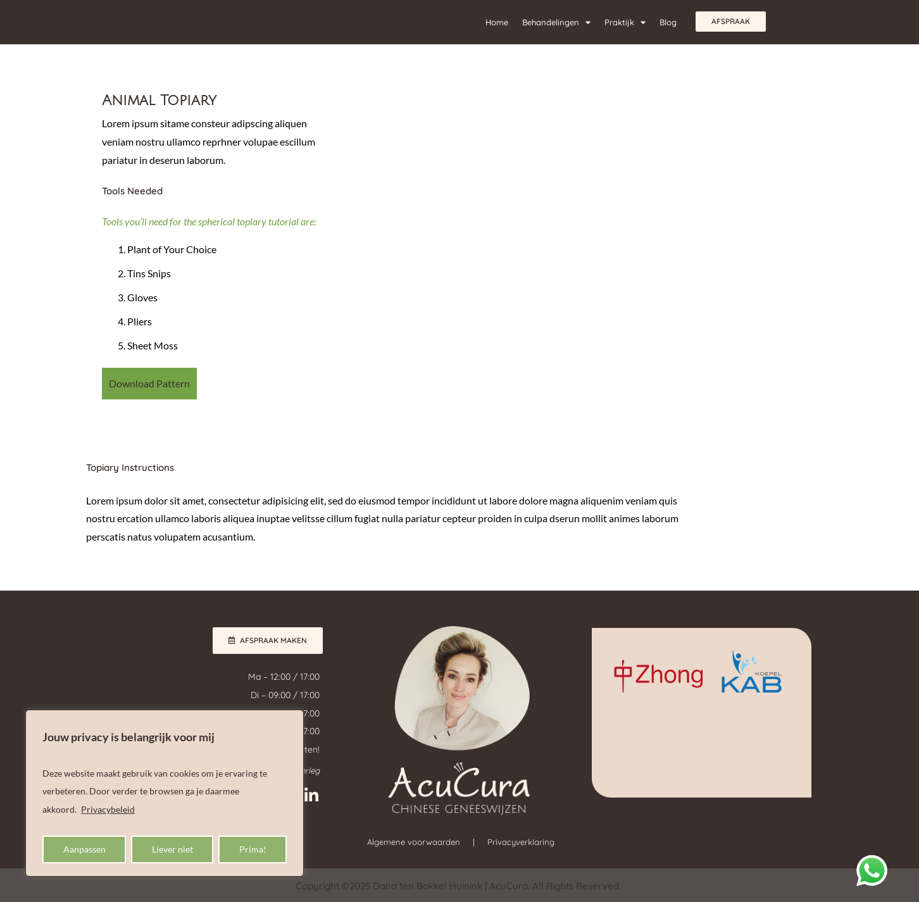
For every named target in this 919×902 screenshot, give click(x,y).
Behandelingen (556, 22)
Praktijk (625, 22)
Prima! (252, 849)
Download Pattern (149, 383)
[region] (164, 793)
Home (496, 22)
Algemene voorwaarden (413, 842)
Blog (668, 22)
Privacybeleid (108, 809)
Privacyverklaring (520, 842)
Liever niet (172, 849)
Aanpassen (84, 849)
